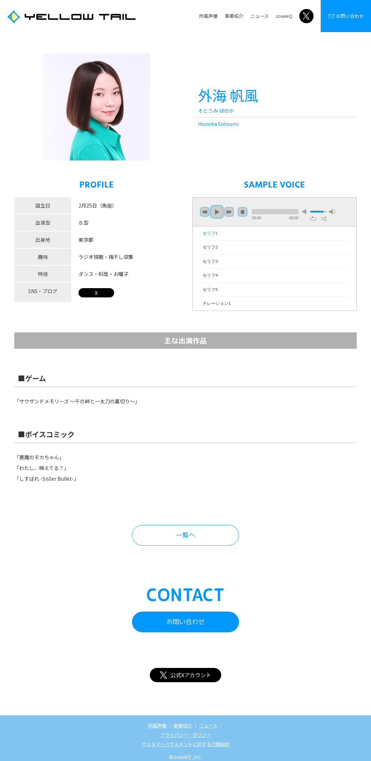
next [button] (229, 212)
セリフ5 (210, 289)
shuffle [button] (323, 218)
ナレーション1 (216, 303)
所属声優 (208, 15)
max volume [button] (332, 211)
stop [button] (243, 212)
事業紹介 (234, 15)
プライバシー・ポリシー (185, 734)
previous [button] (205, 212)
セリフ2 (210, 247)
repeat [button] (313, 218)
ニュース (259, 15)
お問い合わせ (346, 16)
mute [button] (306, 211)
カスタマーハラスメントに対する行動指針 (185, 743)
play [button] (217, 212)
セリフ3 (210, 261)
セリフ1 (210, 233)
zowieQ (284, 15)
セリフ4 (210, 275)
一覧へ (185, 535)
